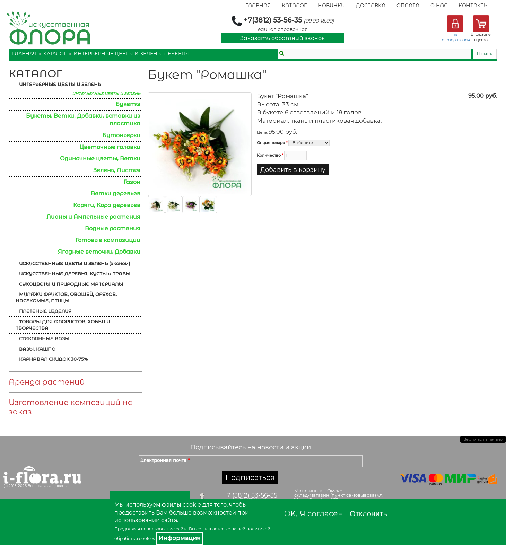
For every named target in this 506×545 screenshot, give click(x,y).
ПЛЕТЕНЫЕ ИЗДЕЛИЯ (45, 311)
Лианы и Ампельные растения (93, 216)
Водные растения (112, 228)
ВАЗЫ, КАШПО (37, 349)
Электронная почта (165, 460)
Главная (258, 5)
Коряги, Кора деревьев (106, 205)
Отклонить (368, 513)
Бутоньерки (121, 135)
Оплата (407, 5)
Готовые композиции (108, 240)
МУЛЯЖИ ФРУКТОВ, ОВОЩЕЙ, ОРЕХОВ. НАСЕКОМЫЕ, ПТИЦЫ (66, 297)
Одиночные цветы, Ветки (100, 158)
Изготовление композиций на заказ (71, 407)
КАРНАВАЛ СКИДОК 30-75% (53, 359)
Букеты (178, 54)
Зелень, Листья (116, 170)
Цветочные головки (109, 147)
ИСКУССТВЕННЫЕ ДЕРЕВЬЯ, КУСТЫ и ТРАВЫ (74, 273)
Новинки (331, 5)
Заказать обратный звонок (282, 38)
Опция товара (272, 142)
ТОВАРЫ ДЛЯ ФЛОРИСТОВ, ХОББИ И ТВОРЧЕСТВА (63, 325)
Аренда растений (47, 382)
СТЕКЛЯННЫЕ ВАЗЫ (44, 338)
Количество (270, 155)
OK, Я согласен (313, 513)
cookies (147, 538)
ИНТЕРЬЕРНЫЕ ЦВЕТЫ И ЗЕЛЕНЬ (117, 54)
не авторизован (456, 37)
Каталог (294, 5)
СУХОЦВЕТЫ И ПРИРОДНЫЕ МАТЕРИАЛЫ (71, 284)
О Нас (438, 5)
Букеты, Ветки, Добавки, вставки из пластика (83, 120)
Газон (132, 182)
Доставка (370, 5)
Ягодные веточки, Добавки (99, 251)
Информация (179, 538)
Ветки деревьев (115, 193)
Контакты (474, 5)
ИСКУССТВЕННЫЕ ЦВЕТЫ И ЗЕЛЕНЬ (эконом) (74, 263)
